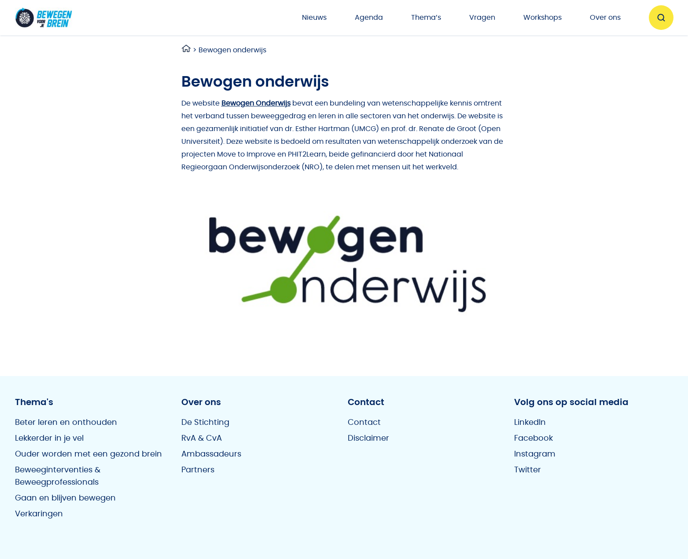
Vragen (482, 17)
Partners (197, 470)
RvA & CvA (201, 438)
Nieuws (314, 17)
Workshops (542, 17)
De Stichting (205, 423)
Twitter (527, 470)
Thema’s (426, 17)
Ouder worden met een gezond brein (88, 454)
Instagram (535, 454)
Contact (364, 423)
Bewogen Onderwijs (256, 103)
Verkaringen (39, 514)
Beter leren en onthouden (66, 423)
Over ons (605, 17)
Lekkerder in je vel (49, 438)
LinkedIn (530, 423)
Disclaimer (368, 438)
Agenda (369, 17)
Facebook (533, 438)
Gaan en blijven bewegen (65, 498)
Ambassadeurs (211, 454)
